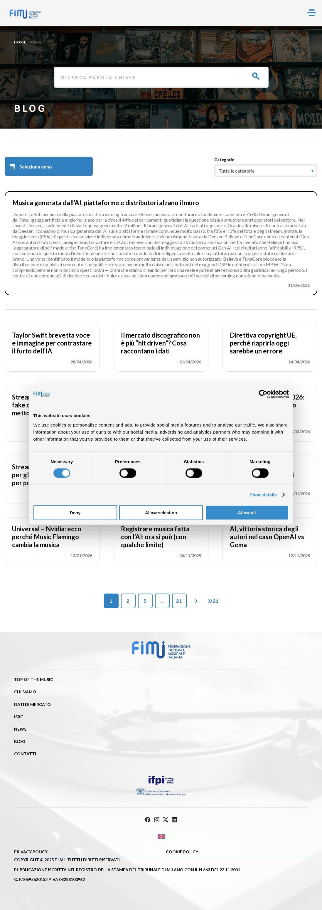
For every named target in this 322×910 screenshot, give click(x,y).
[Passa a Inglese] (161, 836)
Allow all (247, 512)
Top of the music (33, 679)
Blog (19, 741)
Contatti (25, 753)
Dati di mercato (32, 704)
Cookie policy (182, 851)
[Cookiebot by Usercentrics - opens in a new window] (263, 394)
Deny (75, 512)
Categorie (224, 159)
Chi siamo (25, 691)
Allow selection (161, 512)
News (20, 729)
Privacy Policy (31, 851)
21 (179, 601)
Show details (263, 494)
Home (20, 42)
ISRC (18, 716)
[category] (265, 170)
